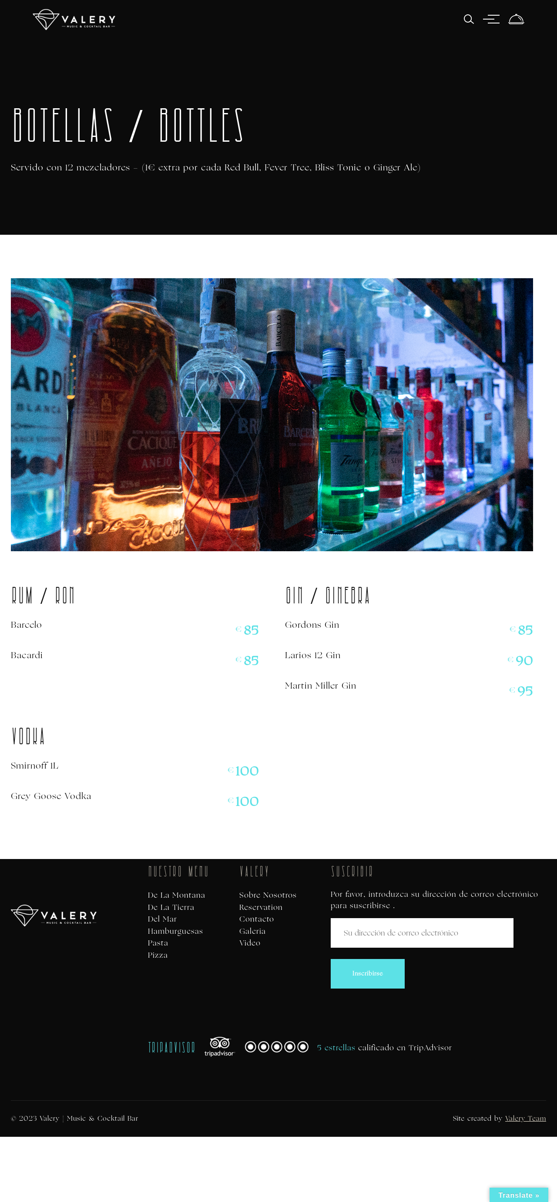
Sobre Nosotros (268, 895)
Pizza (158, 955)
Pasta (158, 943)
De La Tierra (171, 907)
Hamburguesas (175, 931)
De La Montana (176, 895)
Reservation (261, 907)
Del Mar (162, 919)
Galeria (252, 931)
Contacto (256, 919)
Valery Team (525, 1118)
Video (250, 943)
